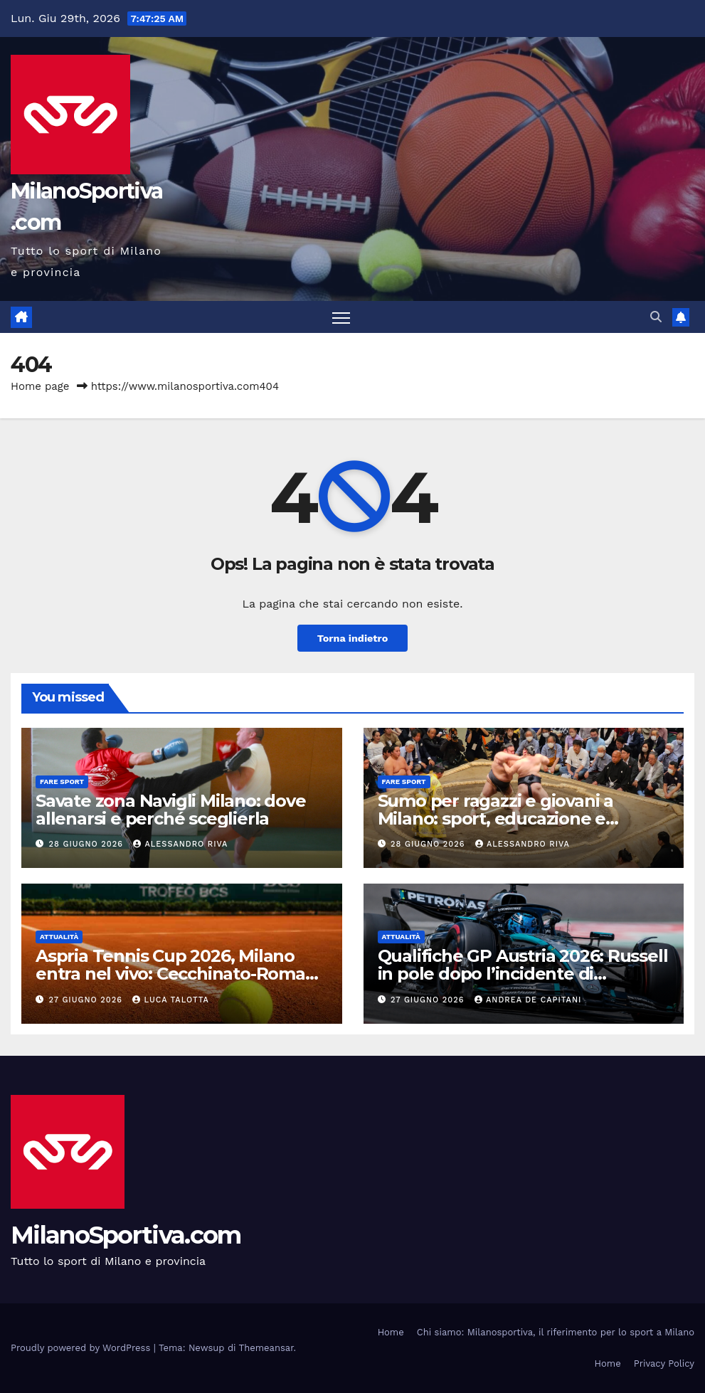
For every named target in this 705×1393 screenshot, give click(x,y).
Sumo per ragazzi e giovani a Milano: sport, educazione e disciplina (495, 818)
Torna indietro (352, 638)
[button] (656, 317)
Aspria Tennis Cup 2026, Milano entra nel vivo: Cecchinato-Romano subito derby (181, 974)
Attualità (59, 937)
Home (391, 1332)
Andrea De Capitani (528, 1000)
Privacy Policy (664, 1363)
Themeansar (266, 1347)
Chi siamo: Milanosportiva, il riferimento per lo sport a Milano (555, 1332)
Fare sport (62, 781)
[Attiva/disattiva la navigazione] (341, 317)
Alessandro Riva (180, 844)
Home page (40, 386)
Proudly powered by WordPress (82, 1347)
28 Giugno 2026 (88, 844)
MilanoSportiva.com (125, 1235)
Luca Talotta (170, 1000)
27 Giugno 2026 (87, 1000)
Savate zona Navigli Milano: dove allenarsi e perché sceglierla (171, 809)
